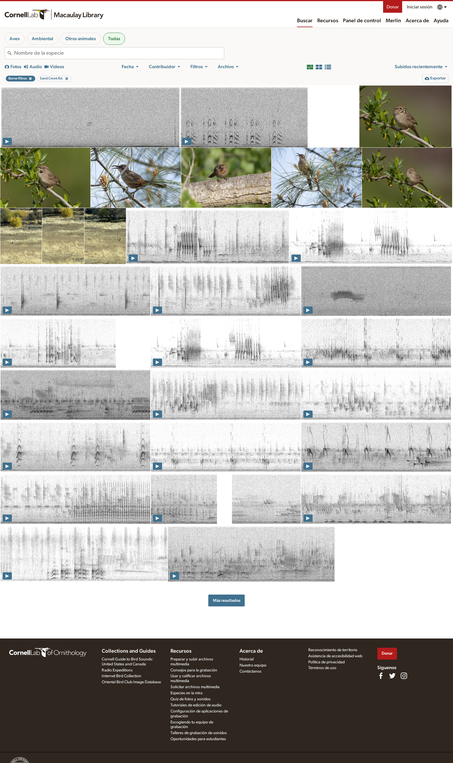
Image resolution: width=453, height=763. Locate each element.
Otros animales (80, 38)
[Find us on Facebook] (380, 675)
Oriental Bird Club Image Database (131, 682)
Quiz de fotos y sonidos (190, 699)
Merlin (393, 20)
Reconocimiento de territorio (332, 650)
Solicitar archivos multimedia (195, 687)
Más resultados (226, 600)
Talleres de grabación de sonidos (198, 733)
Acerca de (417, 20)
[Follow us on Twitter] (392, 675)
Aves (15, 38)
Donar (393, 7)
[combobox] (119, 53)
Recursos (327, 20)
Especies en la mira (186, 693)
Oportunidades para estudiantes (198, 739)
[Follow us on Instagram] (403, 675)
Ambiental (42, 38)
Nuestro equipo (253, 665)
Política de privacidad (326, 662)
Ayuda (441, 20)
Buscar (305, 20)
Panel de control (362, 20)
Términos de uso (322, 668)
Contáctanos (250, 671)
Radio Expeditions (117, 670)
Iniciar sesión (419, 7)
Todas (114, 38)
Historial (247, 659)
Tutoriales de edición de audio (196, 705)
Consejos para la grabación (193, 670)
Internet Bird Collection (121, 676)
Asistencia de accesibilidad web (335, 656)
